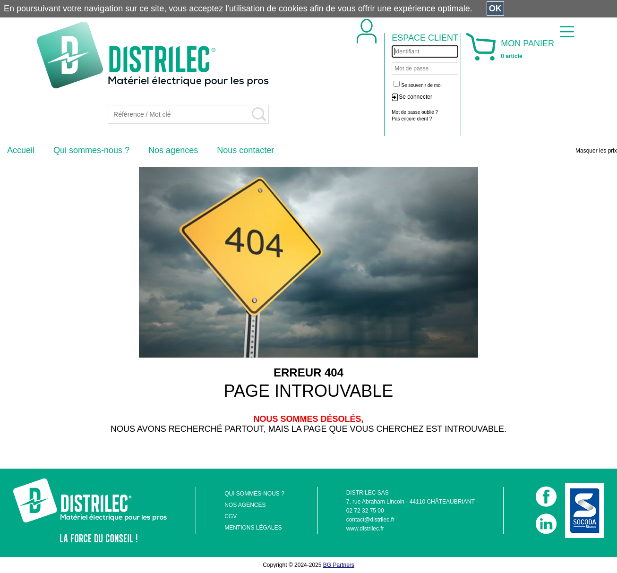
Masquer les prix (596, 150)
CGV (230, 516)
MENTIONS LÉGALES (253, 527)
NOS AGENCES (245, 505)
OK (495, 8)
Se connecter (415, 97)
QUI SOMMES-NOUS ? (254, 493)
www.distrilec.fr (365, 528)
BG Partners (338, 565)
